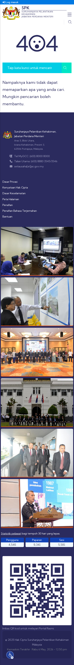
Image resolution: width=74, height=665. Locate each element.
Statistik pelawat (11, 533)
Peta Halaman (10, 199)
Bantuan (7, 216)
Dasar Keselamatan (14, 193)
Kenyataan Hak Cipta (15, 187)
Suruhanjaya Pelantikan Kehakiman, (35, 131)
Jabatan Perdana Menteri (29, 136)
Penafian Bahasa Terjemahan (19, 210)
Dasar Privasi (9, 181)
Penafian (7, 205)
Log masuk (10, 2)
